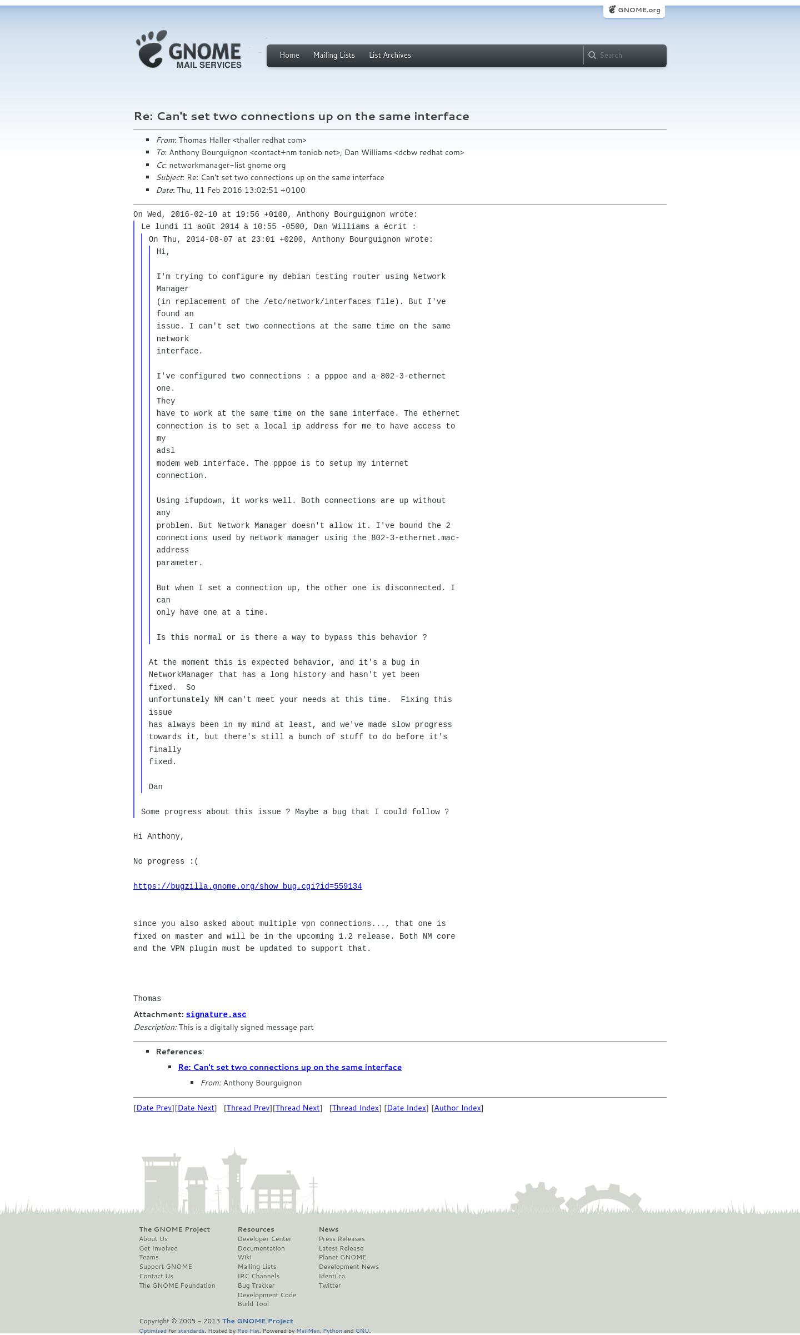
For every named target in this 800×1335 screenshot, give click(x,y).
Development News (348, 1266)
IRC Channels (259, 1275)
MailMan (307, 1330)
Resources (256, 1228)
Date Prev (154, 1107)
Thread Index (355, 1107)
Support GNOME (165, 1266)
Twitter (329, 1285)
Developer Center (265, 1238)
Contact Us (156, 1275)
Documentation (261, 1247)
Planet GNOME (342, 1256)
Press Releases (341, 1238)
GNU (362, 1330)
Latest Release (340, 1247)
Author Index (457, 1107)
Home (289, 55)
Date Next (195, 1107)
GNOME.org (639, 9)
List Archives (390, 55)
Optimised (153, 1330)
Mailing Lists (334, 55)
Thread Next (298, 1107)
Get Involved (158, 1247)
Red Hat (248, 1330)
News (328, 1228)
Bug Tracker (256, 1285)
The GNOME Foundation (177, 1285)
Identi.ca (331, 1275)
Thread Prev (248, 1107)
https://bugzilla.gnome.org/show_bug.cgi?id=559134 (247, 886)
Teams (149, 1256)
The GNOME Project (174, 1228)
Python (332, 1330)
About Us (153, 1238)
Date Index (406, 1107)
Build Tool (253, 1303)
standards (191, 1330)
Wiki (245, 1256)
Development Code (267, 1294)
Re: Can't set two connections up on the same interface (290, 1066)
